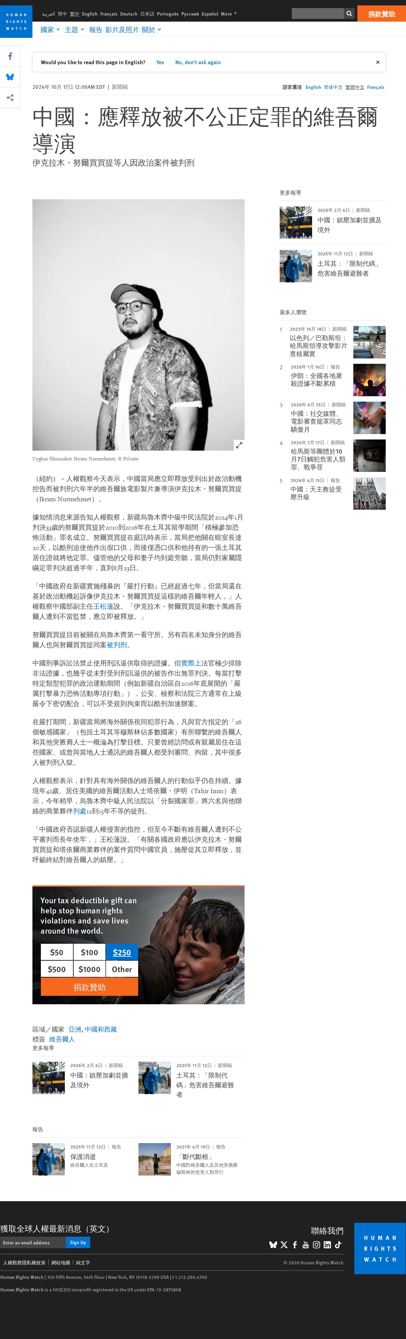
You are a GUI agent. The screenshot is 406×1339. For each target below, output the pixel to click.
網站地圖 (60, 1262)
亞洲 (75, 1029)
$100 (89, 952)
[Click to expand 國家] (51, 29)
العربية (48, 13)
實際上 (191, 663)
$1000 (89, 969)
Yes (160, 62)
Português (168, 13)
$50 (57, 952)
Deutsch (128, 13)
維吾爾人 (62, 1038)
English (90, 13)
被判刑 (117, 645)
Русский (190, 13)
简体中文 (333, 86)
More (230, 13)
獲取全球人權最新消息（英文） (57, 1228)
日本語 (147, 13)
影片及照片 (122, 29)
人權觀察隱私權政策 (24, 1262)
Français (109, 13)
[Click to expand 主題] (75, 29)
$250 (122, 952)
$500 (57, 969)
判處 (79, 811)
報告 (96, 29)
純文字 (83, 1262)
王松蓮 (103, 607)
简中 (62, 13)
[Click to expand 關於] (152, 29)
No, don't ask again (198, 62)
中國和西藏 (101, 1029)
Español (210, 13)
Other (122, 969)
